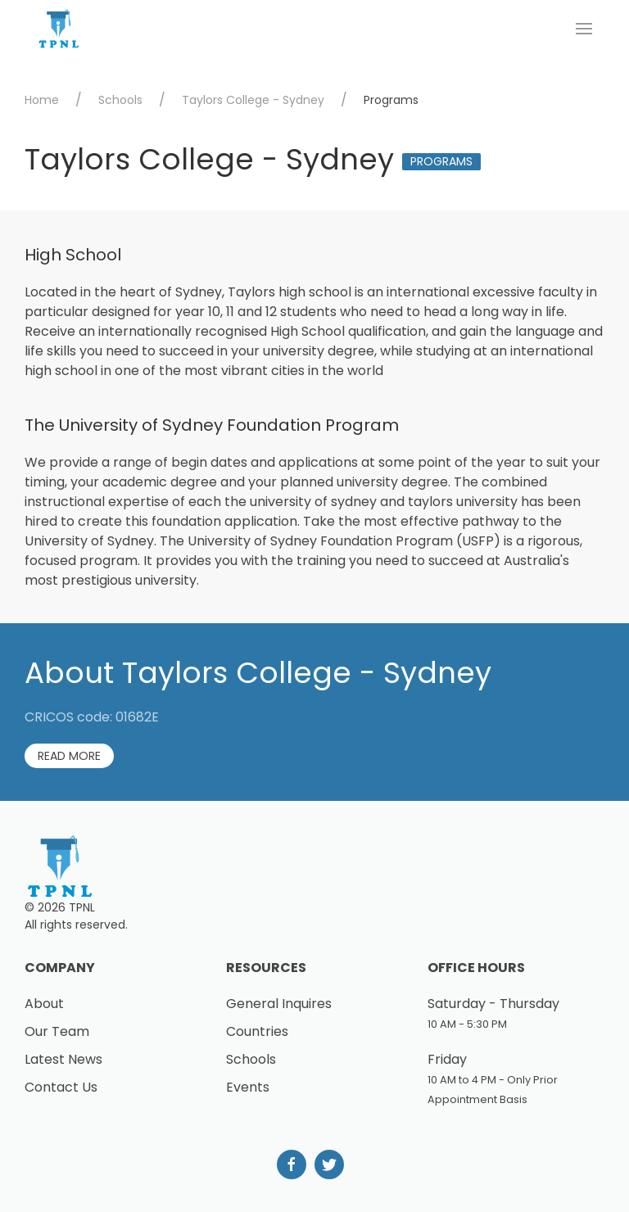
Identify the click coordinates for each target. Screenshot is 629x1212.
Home (42, 100)
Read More (69, 756)
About (44, 1003)
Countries (257, 1031)
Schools (120, 100)
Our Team (57, 1031)
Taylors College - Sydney (253, 100)
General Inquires (279, 1003)
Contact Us (61, 1087)
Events (247, 1087)
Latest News (63, 1059)
